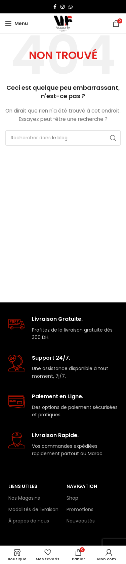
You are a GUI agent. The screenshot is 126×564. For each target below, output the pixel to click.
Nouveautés (81, 520)
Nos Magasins (24, 498)
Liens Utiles (22, 486)
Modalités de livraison (33, 509)
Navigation (82, 486)
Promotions (80, 509)
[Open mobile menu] (16, 23)
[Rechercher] (63, 138)
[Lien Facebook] (54, 6)
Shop (72, 498)
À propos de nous (28, 520)
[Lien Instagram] (62, 6)
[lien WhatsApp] (71, 6)
